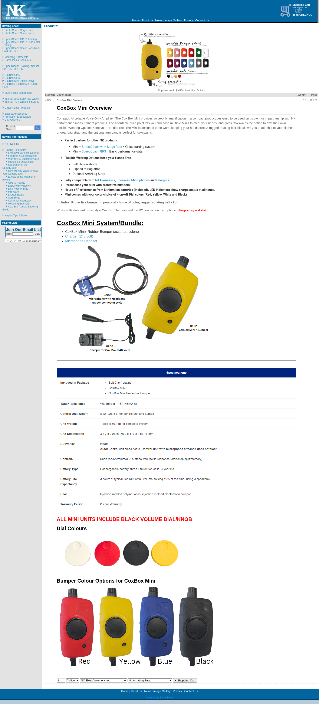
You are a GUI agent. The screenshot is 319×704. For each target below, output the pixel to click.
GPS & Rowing (16, 182)
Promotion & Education (18, 116)
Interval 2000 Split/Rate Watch (22, 98)
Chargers (162, 180)
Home (135, 20)
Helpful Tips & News (16, 215)
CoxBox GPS (12, 74)
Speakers (123, 180)
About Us (147, 20)
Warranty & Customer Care (23, 158)
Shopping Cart (301, 4)
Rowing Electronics (15, 149)
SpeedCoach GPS (94, 151)
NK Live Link (12, 144)
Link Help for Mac (18, 188)
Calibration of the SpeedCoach (14, 166)
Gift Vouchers (12, 119)
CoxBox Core (12, 77)
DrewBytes (166, 697)
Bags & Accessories (16, 113)
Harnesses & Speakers (18, 60)
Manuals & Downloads (20, 161)
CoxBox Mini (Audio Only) (19, 80)
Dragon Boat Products (17, 107)
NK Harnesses (105, 180)
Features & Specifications (22, 155)
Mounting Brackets (18, 203)
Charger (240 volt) (79, 236)
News (158, 20)
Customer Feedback (19, 200)
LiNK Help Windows (19, 185)
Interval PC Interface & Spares (22, 101)
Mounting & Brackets (16, 57)
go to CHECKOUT (303, 14)
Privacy (188, 20)
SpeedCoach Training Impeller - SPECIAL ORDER (21, 68)
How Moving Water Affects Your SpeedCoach (20, 172)
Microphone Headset (81, 241)
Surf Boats (14, 197)
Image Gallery (173, 20)
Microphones (140, 180)
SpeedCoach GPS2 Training (21, 39)
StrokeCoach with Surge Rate (102, 147)
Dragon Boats (16, 194)
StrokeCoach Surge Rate (19, 30)
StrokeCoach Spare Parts (19, 33)
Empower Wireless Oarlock (23, 152)
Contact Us (202, 20)
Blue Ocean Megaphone (18, 92)
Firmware (13, 191)
